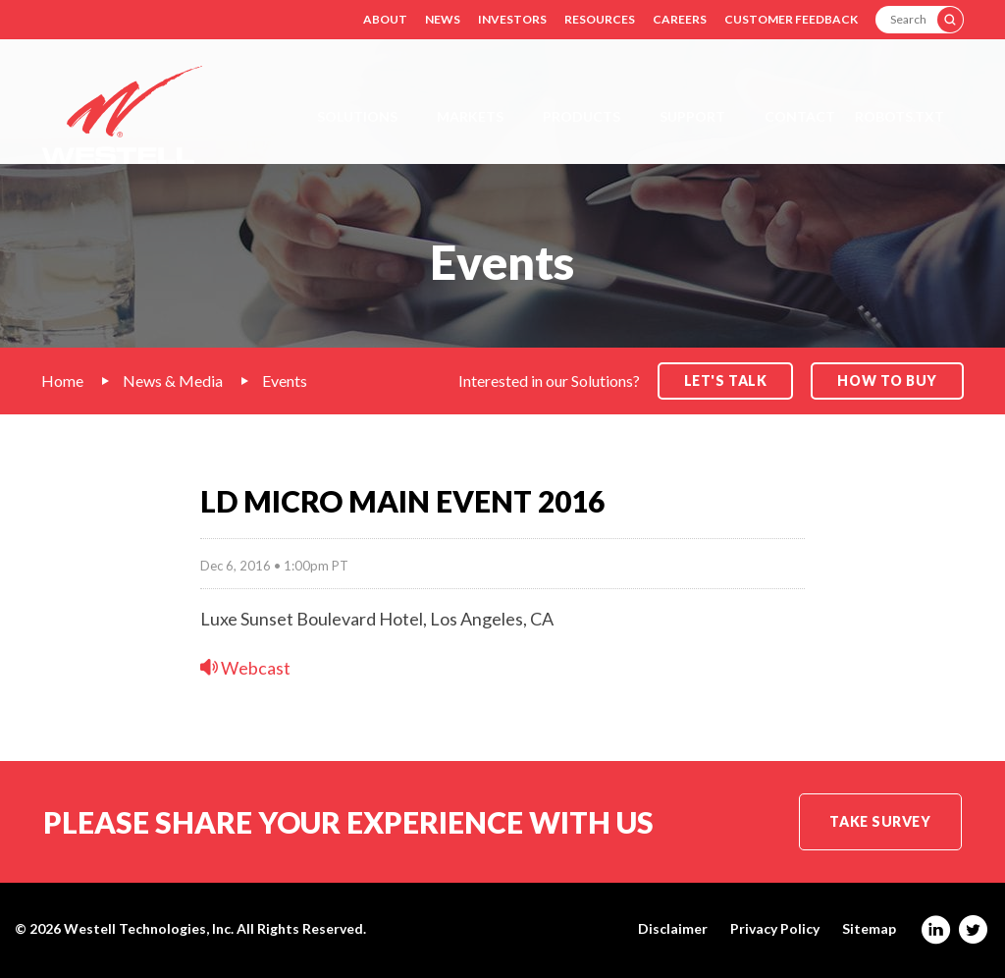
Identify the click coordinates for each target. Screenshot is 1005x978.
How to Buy (887, 380)
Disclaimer (673, 929)
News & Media (173, 380)
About (385, 19)
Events (284, 380)
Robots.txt (899, 116)
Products (581, 116)
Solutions (357, 116)
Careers (680, 19)
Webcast (245, 668)
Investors (512, 19)
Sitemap (869, 929)
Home (62, 380)
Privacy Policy (775, 929)
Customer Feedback (791, 19)
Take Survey (879, 821)
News (442, 19)
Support (692, 116)
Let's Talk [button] (725, 380)
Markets (470, 116)
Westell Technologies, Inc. (149, 928)
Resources (599, 19)
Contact (800, 116)
